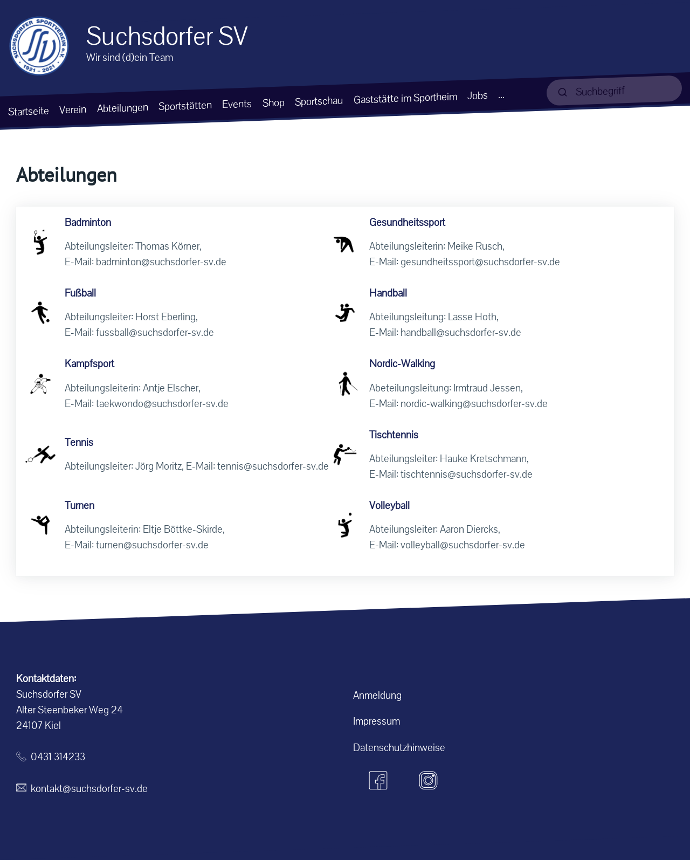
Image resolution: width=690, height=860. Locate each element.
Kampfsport (89, 363)
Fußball (80, 293)
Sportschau (319, 100)
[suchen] (614, 90)
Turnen (79, 505)
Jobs (477, 95)
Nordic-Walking (402, 363)
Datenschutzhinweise (399, 747)
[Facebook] (378, 781)
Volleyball (389, 505)
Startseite (28, 111)
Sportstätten (185, 105)
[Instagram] (428, 781)
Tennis (79, 442)
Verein (72, 109)
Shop (274, 102)
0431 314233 (58, 756)
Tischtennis (393, 435)
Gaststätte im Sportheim (405, 98)
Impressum (376, 721)
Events (237, 104)
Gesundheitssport (407, 222)
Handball (388, 293)
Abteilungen (122, 107)
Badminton (88, 222)
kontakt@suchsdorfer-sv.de (89, 788)
